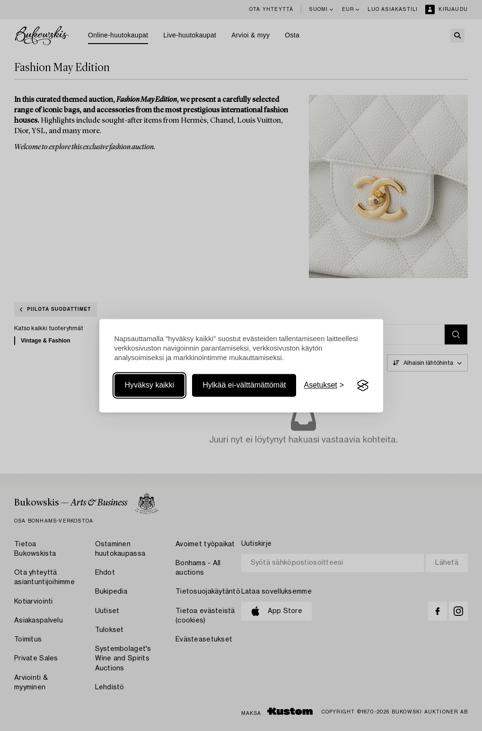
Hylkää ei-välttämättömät (244, 385)
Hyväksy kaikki (150, 385)
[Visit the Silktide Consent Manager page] (362, 385)
